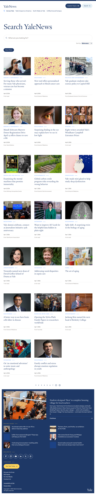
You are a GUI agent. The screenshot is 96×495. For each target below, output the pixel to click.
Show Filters (8, 50)
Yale (89, 490)
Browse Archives (9, 472)
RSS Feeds (7, 474)
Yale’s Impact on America (23, 11)
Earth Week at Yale (39, 11)
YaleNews (10, 7)
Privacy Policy (7, 486)
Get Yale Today (11, 466)
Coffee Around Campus (54, 11)
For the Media (8, 477)
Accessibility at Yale (9, 483)
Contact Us (7, 479)
